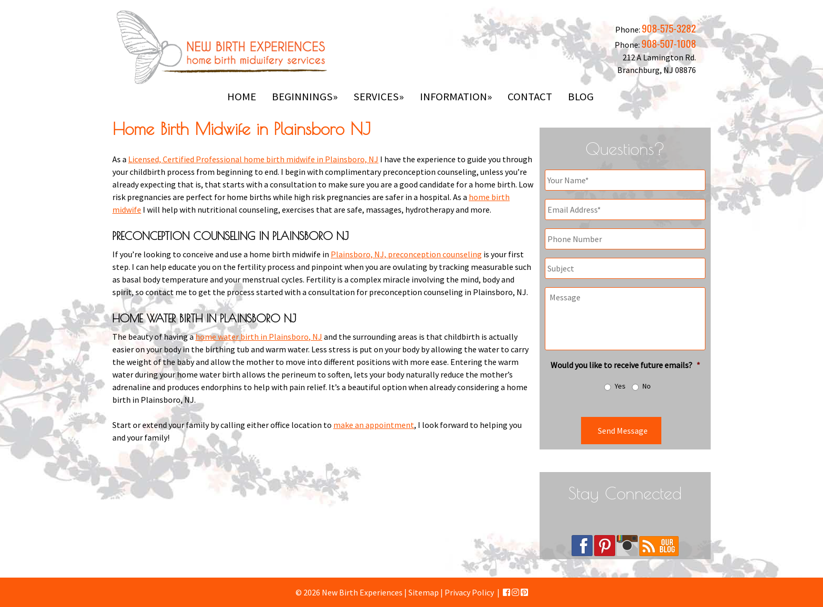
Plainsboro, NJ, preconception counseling (406, 254)
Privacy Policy (469, 592)
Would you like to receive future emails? (625, 365)
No (646, 386)
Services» (378, 96)
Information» (456, 96)
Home (241, 96)
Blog (581, 96)
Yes (620, 386)
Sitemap (423, 592)
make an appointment (373, 425)
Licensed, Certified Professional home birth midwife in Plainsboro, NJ (253, 159)
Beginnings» (304, 96)
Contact (530, 96)
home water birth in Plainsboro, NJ (258, 336)
